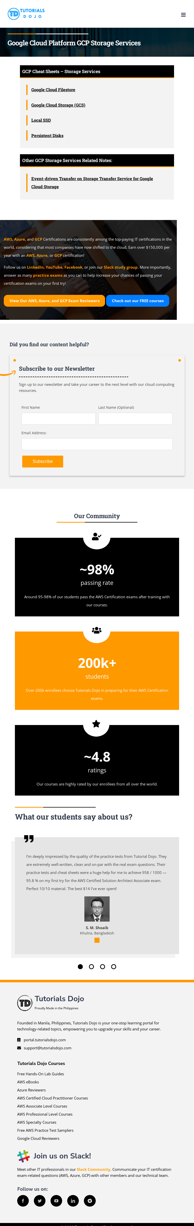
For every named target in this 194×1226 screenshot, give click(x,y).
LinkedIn (35, 267)
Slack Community (93, 1169)
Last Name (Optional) (116, 407)
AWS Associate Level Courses (42, 1106)
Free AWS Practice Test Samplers (45, 1130)
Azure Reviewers (31, 1089)
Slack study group (121, 267)
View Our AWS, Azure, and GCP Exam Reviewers (55, 300)
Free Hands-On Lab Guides (40, 1073)
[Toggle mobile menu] (183, 14)
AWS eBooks (28, 1081)
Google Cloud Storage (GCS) (58, 105)
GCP (38, 239)
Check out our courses (138, 300)
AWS (8, 239)
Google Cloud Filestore (53, 89)
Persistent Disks (47, 135)
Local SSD (41, 120)
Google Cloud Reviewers (38, 1138)
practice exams (47, 275)
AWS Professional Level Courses (44, 1114)
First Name (30, 407)
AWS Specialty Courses (36, 1122)
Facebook (73, 267)
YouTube (54, 267)
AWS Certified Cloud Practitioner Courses (52, 1098)
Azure (19, 239)
